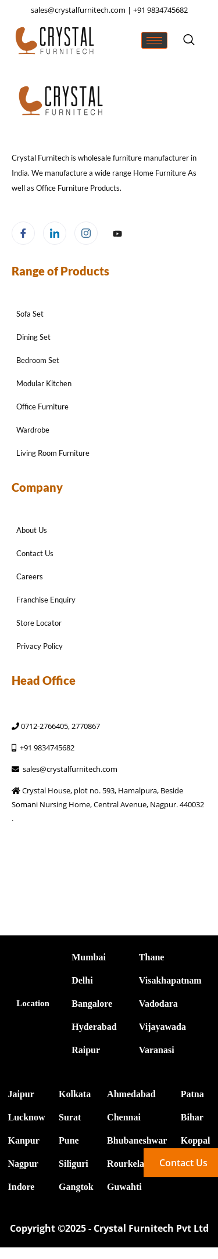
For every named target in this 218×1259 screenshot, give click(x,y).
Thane (152, 957)
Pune (69, 1140)
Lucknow (26, 1117)
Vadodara (158, 1003)
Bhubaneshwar (137, 1140)
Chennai (124, 1117)
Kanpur (24, 1140)
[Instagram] (86, 233)
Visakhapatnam (170, 980)
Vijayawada (162, 1027)
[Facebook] (23, 233)
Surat (70, 1117)
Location (32, 1003)
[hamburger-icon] (154, 40)
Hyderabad (94, 1027)
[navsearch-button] (189, 40)
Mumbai (89, 957)
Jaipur (21, 1094)
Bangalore (92, 1003)
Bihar (192, 1117)
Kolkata (75, 1094)
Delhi (82, 980)
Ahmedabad (131, 1094)
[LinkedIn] (54, 233)
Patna (192, 1094)
